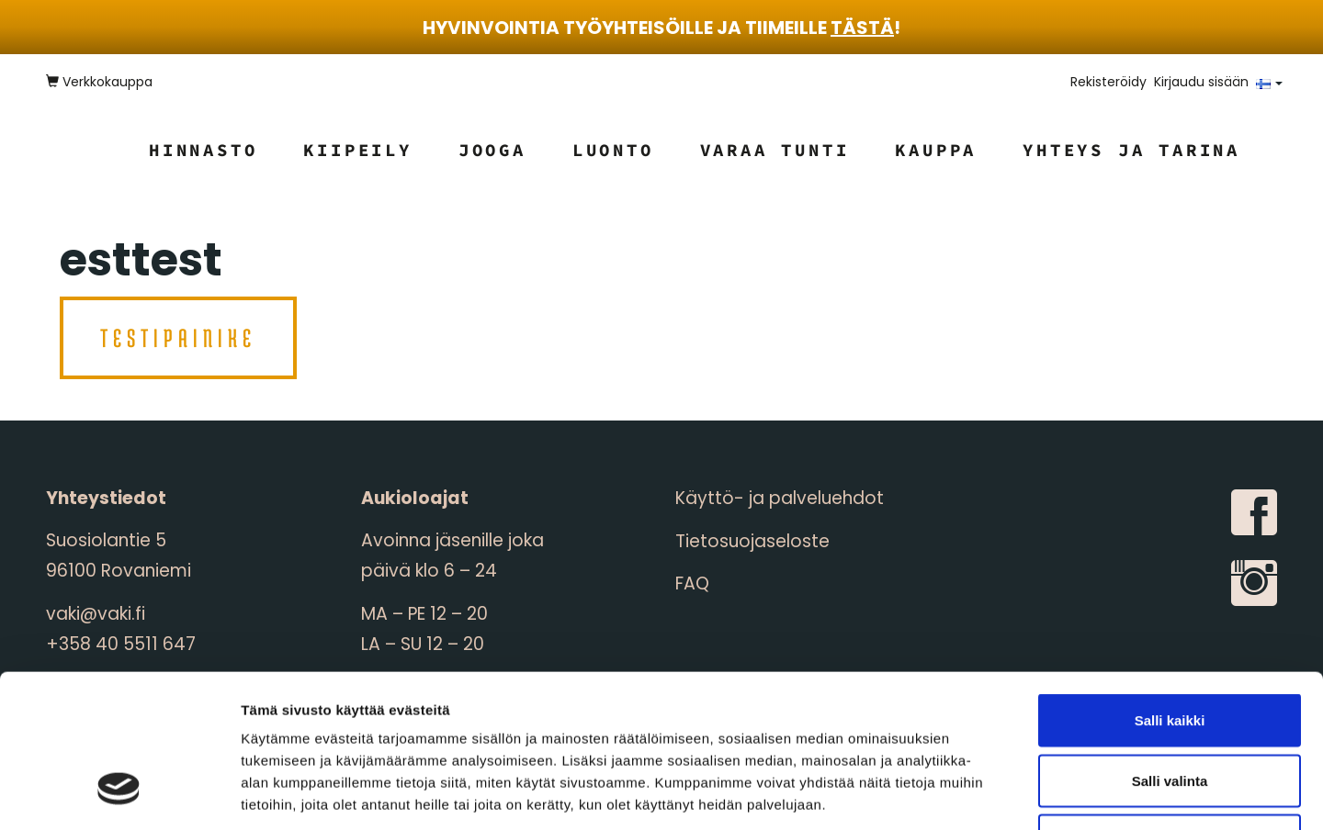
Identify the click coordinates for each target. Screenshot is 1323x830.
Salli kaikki (1170, 589)
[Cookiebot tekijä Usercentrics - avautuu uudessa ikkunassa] (119, 794)
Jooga (492, 150)
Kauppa (936, 150)
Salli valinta (1170, 649)
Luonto (613, 150)
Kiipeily (357, 150)
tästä (862, 27)
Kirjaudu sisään (1201, 82)
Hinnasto (203, 150)
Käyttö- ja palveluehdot (779, 498)
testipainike (178, 338)
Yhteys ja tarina (1131, 150)
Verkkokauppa (99, 82)
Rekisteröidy (1108, 82)
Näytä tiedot (983, 794)
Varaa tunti (775, 150)
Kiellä (1169, 709)
